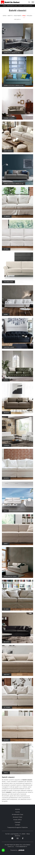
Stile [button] (24, 15)
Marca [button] (5, 15)
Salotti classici (28, 5)
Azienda (17, 809)
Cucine (17, 812)
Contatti (17, 824)
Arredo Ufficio (17, 819)
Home (4, 5)
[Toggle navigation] (33, 2)
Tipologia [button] (29, 15)
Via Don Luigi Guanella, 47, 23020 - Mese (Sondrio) (17, 834)
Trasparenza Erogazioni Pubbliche (17, 827)
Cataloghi (17, 822)
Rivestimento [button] (17, 15)
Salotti (20, 5)
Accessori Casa (17, 817)
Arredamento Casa (12, 5)
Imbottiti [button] (10, 15)
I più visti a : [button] (17, 19)
